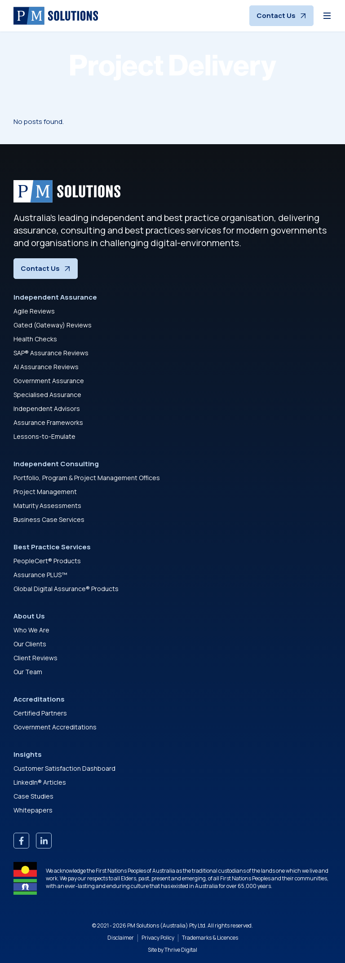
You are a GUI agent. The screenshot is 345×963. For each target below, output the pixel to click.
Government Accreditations (55, 727)
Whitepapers (33, 810)
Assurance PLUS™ (40, 574)
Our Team (27, 671)
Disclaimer (120, 937)
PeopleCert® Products (47, 561)
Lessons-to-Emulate (44, 436)
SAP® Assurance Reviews (50, 353)
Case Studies (33, 796)
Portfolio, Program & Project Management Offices (86, 477)
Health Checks (35, 339)
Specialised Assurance (47, 394)
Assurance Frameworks (48, 422)
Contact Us (281, 15)
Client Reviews (35, 658)
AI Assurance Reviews (46, 366)
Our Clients (29, 644)
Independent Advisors (46, 408)
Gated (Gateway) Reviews (52, 325)
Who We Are (31, 630)
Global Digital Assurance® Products (66, 588)
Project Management (45, 491)
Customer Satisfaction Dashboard (64, 768)
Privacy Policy (158, 937)
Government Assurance (48, 380)
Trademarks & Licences (210, 937)
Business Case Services (48, 519)
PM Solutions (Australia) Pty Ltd (166, 925)
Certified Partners (40, 713)
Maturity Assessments (47, 505)
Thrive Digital (180, 950)
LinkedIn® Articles (39, 782)
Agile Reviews (34, 311)
